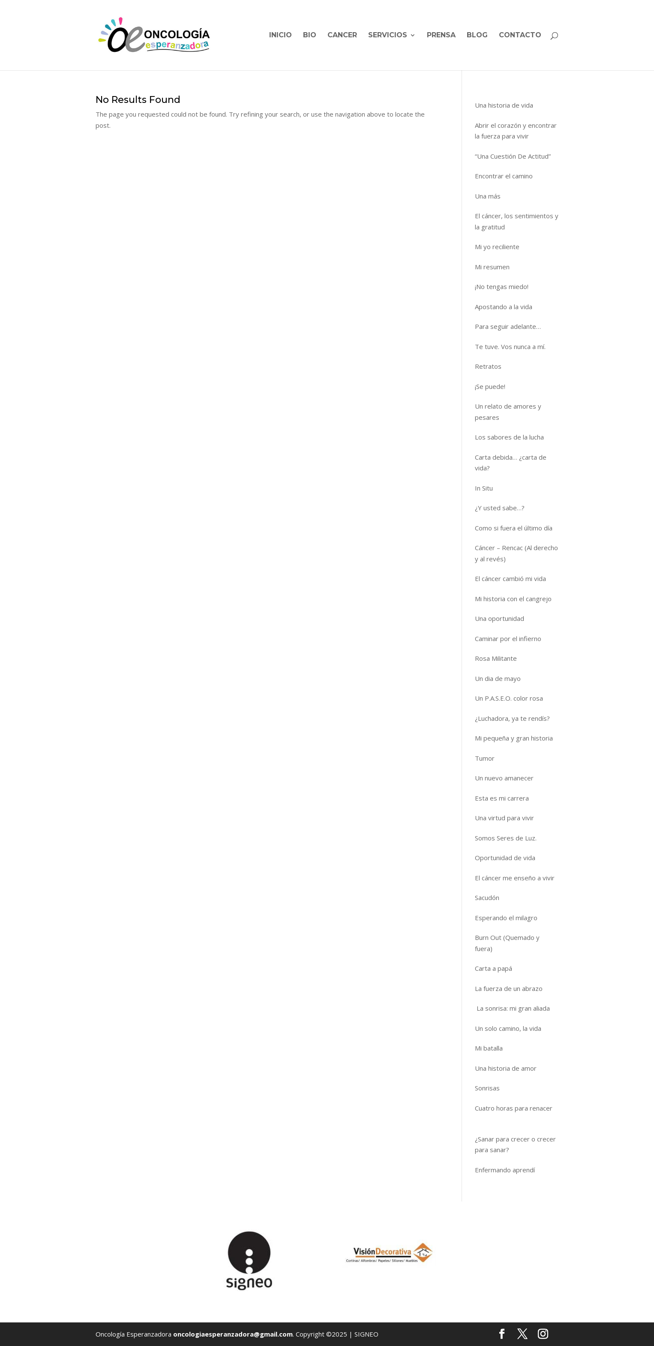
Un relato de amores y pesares (508, 412)
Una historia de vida (504, 105)
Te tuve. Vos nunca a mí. (510, 346)
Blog (477, 35)
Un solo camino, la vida (508, 1028)
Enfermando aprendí (505, 1169)
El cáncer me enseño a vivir (515, 877)
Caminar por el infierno (508, 638)
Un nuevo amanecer (504, 778)
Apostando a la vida (503, 306)
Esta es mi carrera (502, 798)
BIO (309, 35)
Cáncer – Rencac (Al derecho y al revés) (516, 553)
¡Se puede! (490, 386)
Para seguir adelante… (508, 326)
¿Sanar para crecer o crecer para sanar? (515, 1144)
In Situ (484, 488)
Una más (488, 196)
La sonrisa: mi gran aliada (512, 1008)
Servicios (387, 35)
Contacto (520, 35)
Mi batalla (489, 1048)
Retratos (488, 366)
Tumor (485, 758)
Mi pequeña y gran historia (514, 738)
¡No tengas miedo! (501, 286)
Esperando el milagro (506, 917)
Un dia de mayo (498, 678)
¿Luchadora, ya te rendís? (512, 718)
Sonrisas (487, 1088)
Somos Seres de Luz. (506, 838)
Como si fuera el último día (513, 528)
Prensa (441, 35)
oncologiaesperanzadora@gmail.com (233, 1334)
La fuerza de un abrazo (509, 988)
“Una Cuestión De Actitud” (513, 156)
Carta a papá (493, 968)
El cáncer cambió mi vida (510, 578)
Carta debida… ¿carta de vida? (510, 463)
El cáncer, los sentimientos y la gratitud (516, 221)
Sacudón (487, 897)
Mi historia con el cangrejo (513, 598)
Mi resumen (492, 266)
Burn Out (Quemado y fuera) (507, 943)
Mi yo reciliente (497, 246)
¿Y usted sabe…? (500, 507)
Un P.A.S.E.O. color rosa (509, 698)
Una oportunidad (499, 618)
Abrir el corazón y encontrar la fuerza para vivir (516, 131)
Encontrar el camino (504, 176)
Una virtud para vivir (504, 817)
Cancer (342, 35)
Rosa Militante (496, 658)
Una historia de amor (506, 1068)
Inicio (280, 35)
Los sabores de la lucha (509, 437)
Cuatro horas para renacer (513, 1113)
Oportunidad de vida (505, 857)
